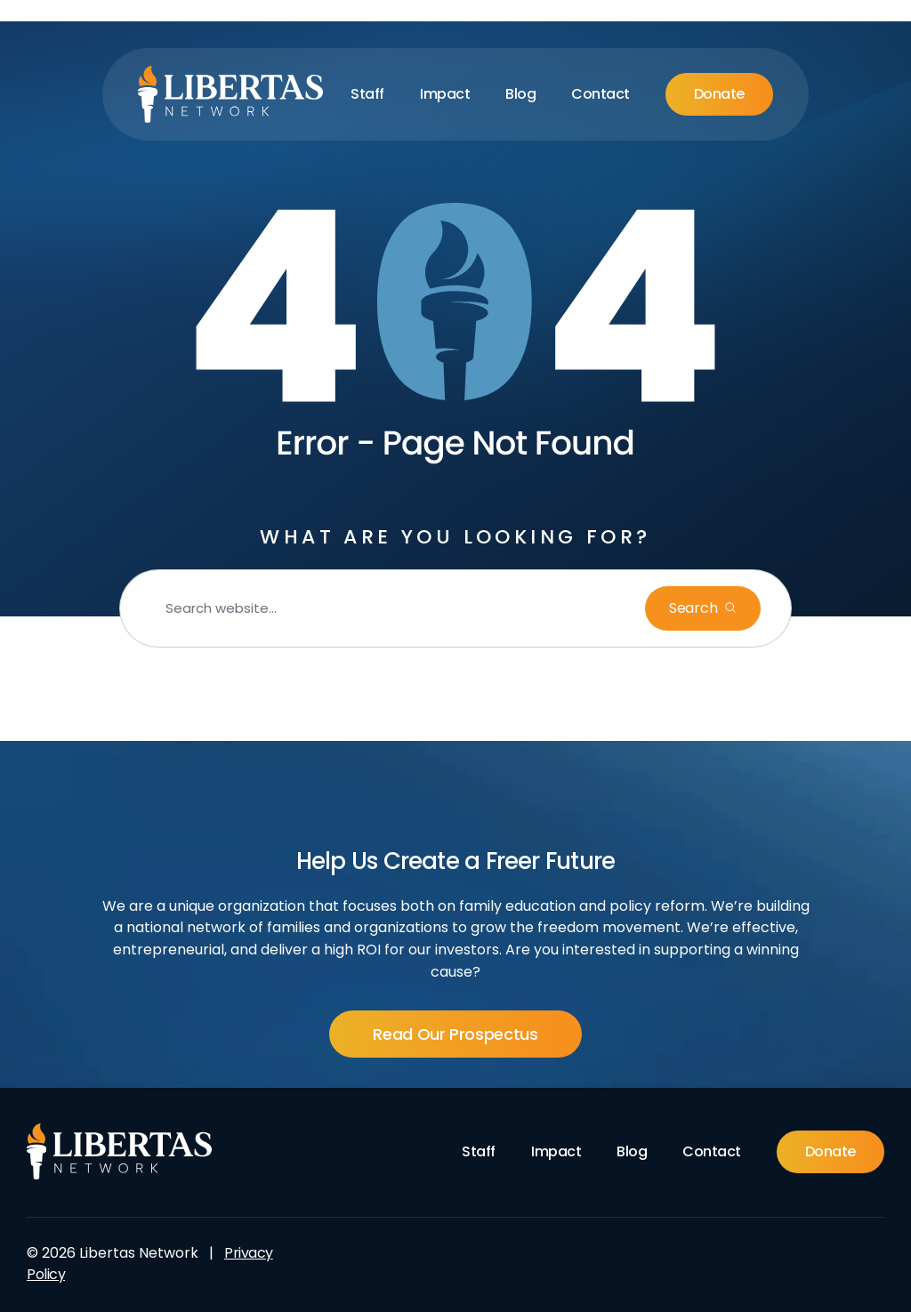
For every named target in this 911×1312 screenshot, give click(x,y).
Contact (600, 94)
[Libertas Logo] (231, 94)
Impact (445, 94)
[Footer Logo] (120, 1151)
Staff (367, 94)
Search (695, 608)
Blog (520, 94)
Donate (719, 94)
